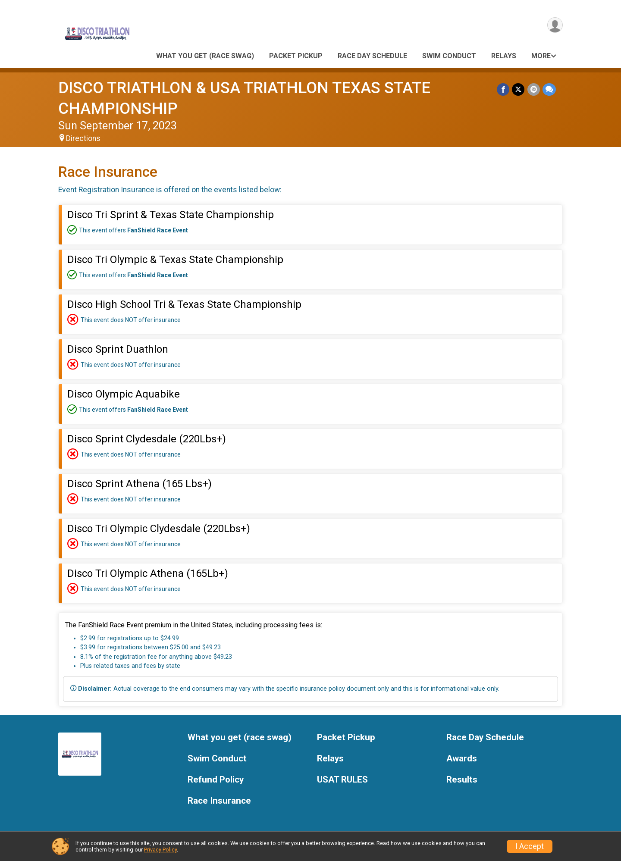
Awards (461, 759)
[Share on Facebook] (503, 89)
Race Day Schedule (372, 56)
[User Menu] (555, 25)
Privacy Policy (160, 849)
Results (461, 780)
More (541, 56)
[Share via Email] (533, 89)
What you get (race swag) (205, 56)
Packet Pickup (296, 56)
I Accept (529, 846)
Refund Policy (216, 780)
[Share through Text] (549, 89)
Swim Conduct (449, 56)
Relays (503, 56)
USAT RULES (342, 780)
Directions (83, 138)
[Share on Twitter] (518, 89)
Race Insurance (219, 801)
